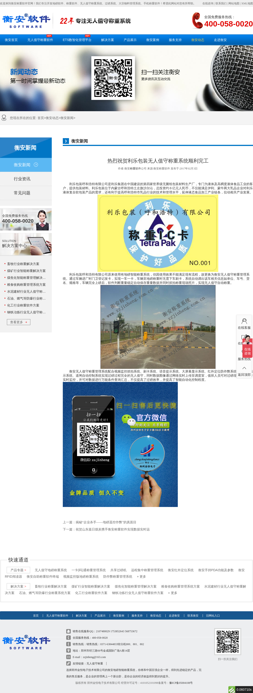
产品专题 (18, 566)
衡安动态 (197, 40)
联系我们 (221, 3)
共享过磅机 (118, 566)
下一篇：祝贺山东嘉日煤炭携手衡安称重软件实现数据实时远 (106, 529)
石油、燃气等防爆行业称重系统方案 (33, 298)
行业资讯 (26, 179)
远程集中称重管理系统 (147, 566)
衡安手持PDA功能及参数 (216, 566)
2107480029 (103, 627)
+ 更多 (141, 572)
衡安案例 (152, 40)
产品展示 (130, 40)
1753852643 (117, 627)
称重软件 (135, 168)
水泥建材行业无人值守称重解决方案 (33, 291)
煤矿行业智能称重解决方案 (26, 271)
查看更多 (18, 322)
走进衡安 (220, 40)
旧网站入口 (213, 609)
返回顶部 (244, 370)
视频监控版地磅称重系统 (81, 572)
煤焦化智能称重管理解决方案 (28, 278)
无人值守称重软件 (40, 38)
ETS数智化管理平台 (77, 38)
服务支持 (175, 40)
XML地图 (247, 3)
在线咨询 (207, 3)
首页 (40, 118)
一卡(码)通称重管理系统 (89, 566)
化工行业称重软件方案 (23, 305)
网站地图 (233, 3)
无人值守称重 (94, 659)
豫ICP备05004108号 (181, 678)
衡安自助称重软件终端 (43, 572)
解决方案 (107, 40)
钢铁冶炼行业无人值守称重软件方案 (33, 312)
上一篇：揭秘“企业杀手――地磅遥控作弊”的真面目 (99, 522)
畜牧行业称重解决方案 (23, 264)
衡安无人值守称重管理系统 (88, 371)
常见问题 (26, 193)
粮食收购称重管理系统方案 (26, 284)
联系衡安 (192, 609)
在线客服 (244, 323)
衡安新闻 (66, 118)
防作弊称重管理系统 (117, 572)
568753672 (131, 627)
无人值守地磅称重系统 (51, 566)
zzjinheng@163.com (94, 652)
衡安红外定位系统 (181, 566)
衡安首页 (11, 40)
